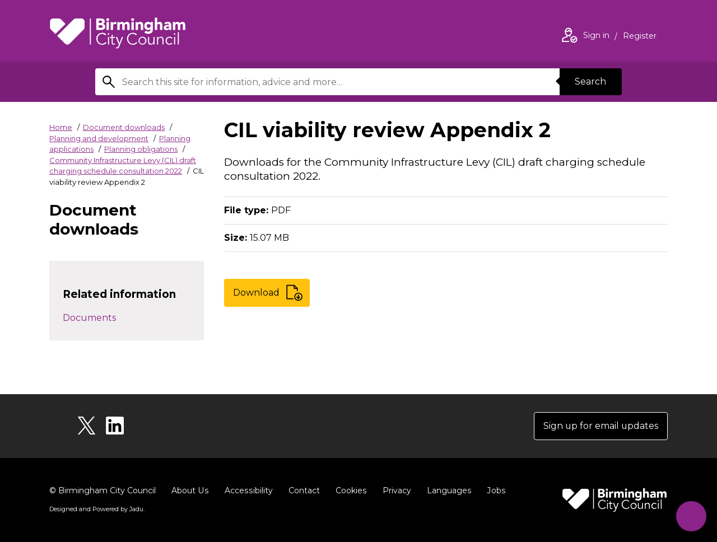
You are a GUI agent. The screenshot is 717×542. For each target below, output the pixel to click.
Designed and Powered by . (97, 509)
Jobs (493, 490)
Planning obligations (141, 148)
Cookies (348, 490)
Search (590, 81)
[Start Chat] (691, 516)
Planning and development (98, 138)
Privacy (394, 490)
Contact (302, 490)
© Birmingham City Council (102, 490)
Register (640, 37)
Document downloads (124, 127)
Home (60, 127)
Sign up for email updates (600, 425)
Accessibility (247, 490)
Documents (89, 317)
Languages (446, 490)
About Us (189, 490)
